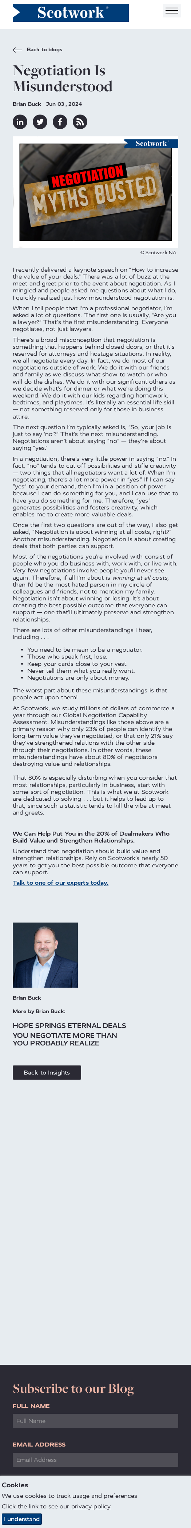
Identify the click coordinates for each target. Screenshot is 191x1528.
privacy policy (91, 1506)
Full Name (31, 1406)
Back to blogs (37, 51)
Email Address (39, 1444)
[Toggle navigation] (172, 10)
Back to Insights (47, 1072)
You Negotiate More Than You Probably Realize (65, 1039)
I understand (22, 1519)
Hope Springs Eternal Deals (69, 1025)
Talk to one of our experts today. (60, 882)
